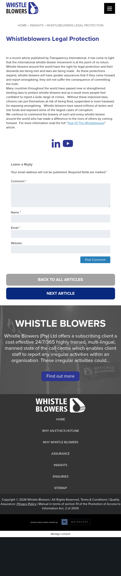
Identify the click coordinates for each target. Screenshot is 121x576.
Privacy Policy (26, 504)
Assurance (60, 454)
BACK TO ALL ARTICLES (60, 279)
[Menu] (109, 8)
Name (16, 212)
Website (16, 243)
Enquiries (60, 477)
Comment (18, 181)
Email (15, 228)
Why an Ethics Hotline (60, 431)
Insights (36, 25)
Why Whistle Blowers (60, 442)
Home (22, 25)
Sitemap (60, 488)
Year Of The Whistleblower (86, 123)
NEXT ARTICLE (61, 293)
